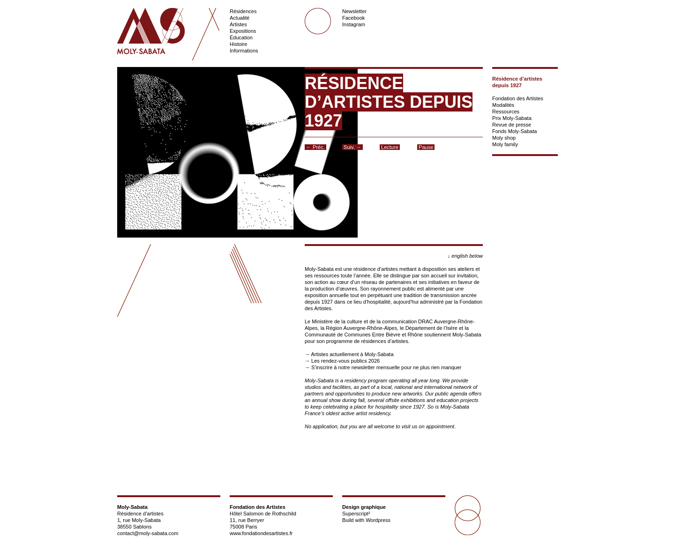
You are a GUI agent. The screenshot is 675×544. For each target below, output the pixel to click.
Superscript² (356, 513)
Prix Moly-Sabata (512, 118)
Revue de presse (511, 124)
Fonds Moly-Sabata (514, 131)
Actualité (239, 18)
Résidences (243, 11)
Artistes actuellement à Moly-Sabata (352, 354)
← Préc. (315, 147)
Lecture (390, 147)
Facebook (353, 18)
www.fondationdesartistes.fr (261, 533)
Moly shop (504, 138)
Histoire (238, 44)
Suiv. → (352, 147)
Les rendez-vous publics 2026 (345, 361)
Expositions (243, 31)
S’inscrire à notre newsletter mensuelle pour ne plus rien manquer (386, 367)
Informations (244, 50)
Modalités (503, 105)
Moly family (505, 144)
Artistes (238, 24)
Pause (426, 147)
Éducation (241, 37)
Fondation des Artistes (517, 98)
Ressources (505, 111)
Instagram (353, 24)
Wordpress (378, 520)
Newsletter (354, 11)
